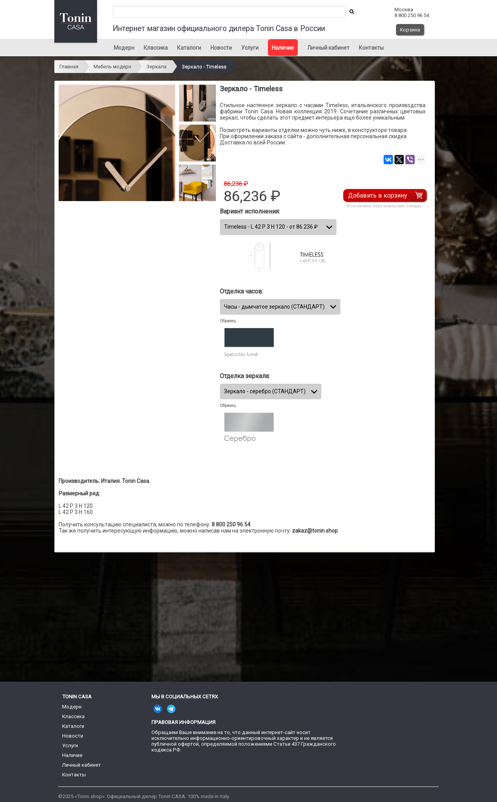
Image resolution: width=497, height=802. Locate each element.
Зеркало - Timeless (204, 66)
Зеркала (156, 66)
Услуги (250, 48)
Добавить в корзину (378, 195)
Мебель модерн (112, 66)
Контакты (371, 48)
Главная (68, 66)
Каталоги (189, 48)
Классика (156, 48)
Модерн (124, 48)
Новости (221, 48)
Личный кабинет (328, 48)
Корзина (410, 30)
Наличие (283, 48)
